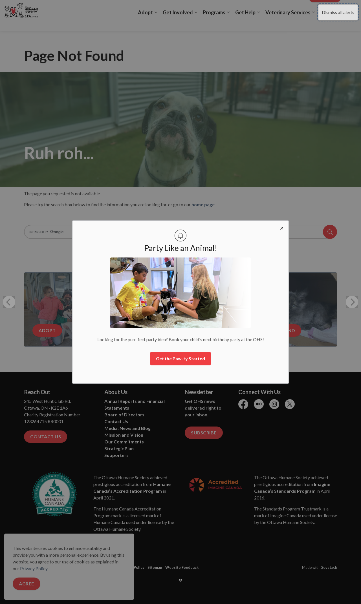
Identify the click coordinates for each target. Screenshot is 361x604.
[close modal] (282, 227)
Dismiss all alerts (338, 12)
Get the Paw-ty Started (180, 358)
